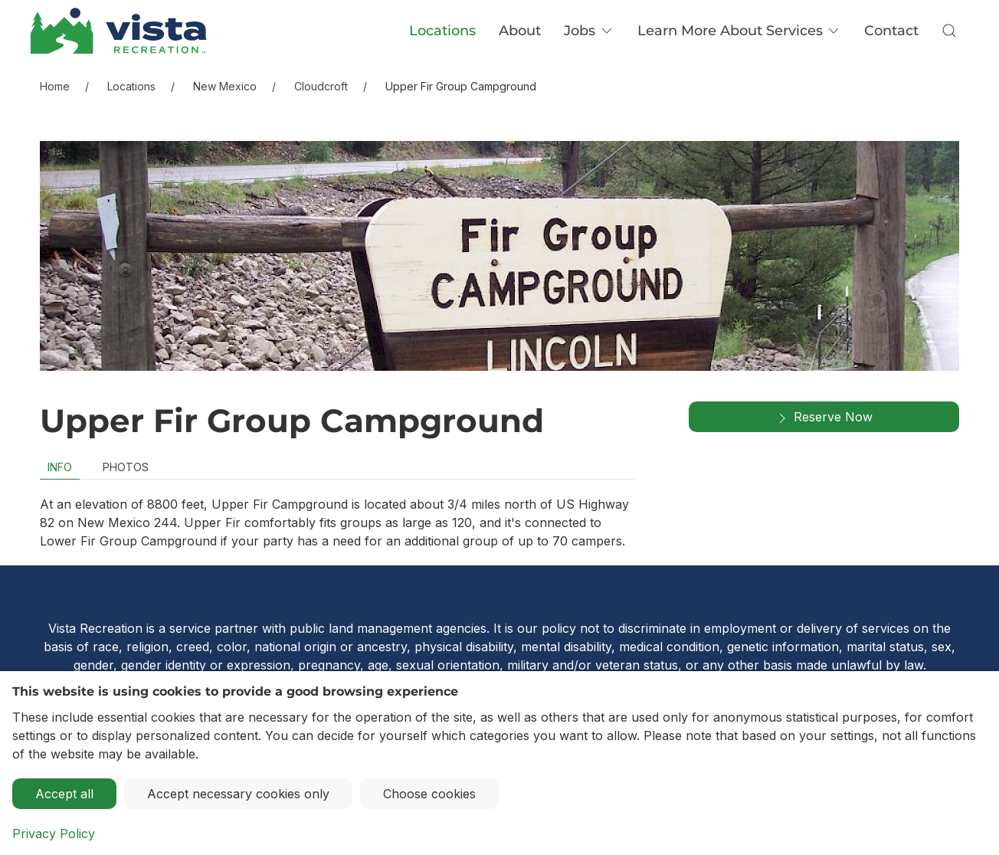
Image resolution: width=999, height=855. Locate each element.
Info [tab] (59, 466)
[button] (949, 30)
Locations (442, 30)
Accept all (64, 793)
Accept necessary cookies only (238, 793)
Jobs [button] (589, 30)
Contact (891, 30)
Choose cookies (429, 793)
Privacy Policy (53, 833)
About (520, 30)
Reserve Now (824, 417)
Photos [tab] (126, 466)
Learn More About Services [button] (739, 30)
